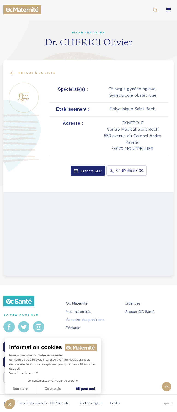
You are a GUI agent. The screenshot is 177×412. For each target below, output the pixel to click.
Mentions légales (91, 403)
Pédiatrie (73, 328)
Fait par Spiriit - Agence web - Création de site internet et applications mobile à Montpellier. (168, 403)
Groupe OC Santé (140, 312)
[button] (9, 404)
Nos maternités (78, 312)
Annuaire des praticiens (85, 320)
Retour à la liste (33, 73)
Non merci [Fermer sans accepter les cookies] (20, 389)
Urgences (133, 303)
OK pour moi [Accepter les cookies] (85, 389)
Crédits (115, 403)
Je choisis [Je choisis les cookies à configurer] (53, 389)
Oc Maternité (77, 303)
